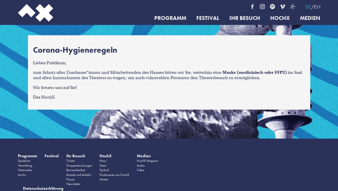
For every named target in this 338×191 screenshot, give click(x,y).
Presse (70, 179)
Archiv (22, 175)
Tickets (70, 160)
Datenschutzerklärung (43, 188)
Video (140, 170)
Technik (104, 170)
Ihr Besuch (244, 18)
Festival (207, 18)
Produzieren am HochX (114, 175)
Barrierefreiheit (75, 170)
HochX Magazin (147, 160)
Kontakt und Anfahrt (78, 175)
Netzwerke (25, 170)
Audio (141, 165)
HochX (280, 18)
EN (317, 7)
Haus (103, 160)
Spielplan (24, 160)
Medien (310, 18)
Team (103, 165)
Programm (170, 18)
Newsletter (73, 184)
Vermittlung (25, 165)
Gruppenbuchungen (79, 165)
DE (308, 7)
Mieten (104, 179)
